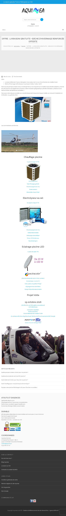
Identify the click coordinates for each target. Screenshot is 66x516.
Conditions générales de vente (9, 479)
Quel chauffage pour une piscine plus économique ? (15, 383)
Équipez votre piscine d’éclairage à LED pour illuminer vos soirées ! (19, 387)
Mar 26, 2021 (7, 76)
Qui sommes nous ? (6, 458)
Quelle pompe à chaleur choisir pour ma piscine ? (14, 372)
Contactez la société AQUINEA (9, 469)
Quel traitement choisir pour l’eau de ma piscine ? (14, 380)
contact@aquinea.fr (6, 443)
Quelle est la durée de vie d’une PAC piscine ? (13, 376)
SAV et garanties (5, 487)
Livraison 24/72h (6, 466)
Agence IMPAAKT (54, 510)
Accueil (17, 46)
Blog (23, 46)
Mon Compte (4, 491)
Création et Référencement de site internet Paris (36, 510)
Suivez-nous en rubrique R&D (33, 322)
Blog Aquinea (5, 462)
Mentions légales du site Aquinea (10, 483)
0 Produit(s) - (33, 25)
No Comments (18, 76)
